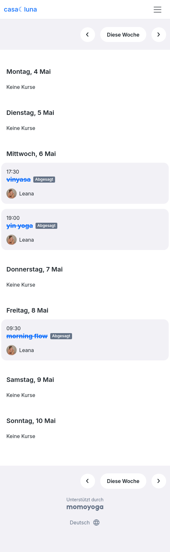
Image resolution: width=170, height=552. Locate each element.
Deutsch (85, 522)
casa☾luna (20, 9)
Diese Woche (123, 34)
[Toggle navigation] (157, 10)
